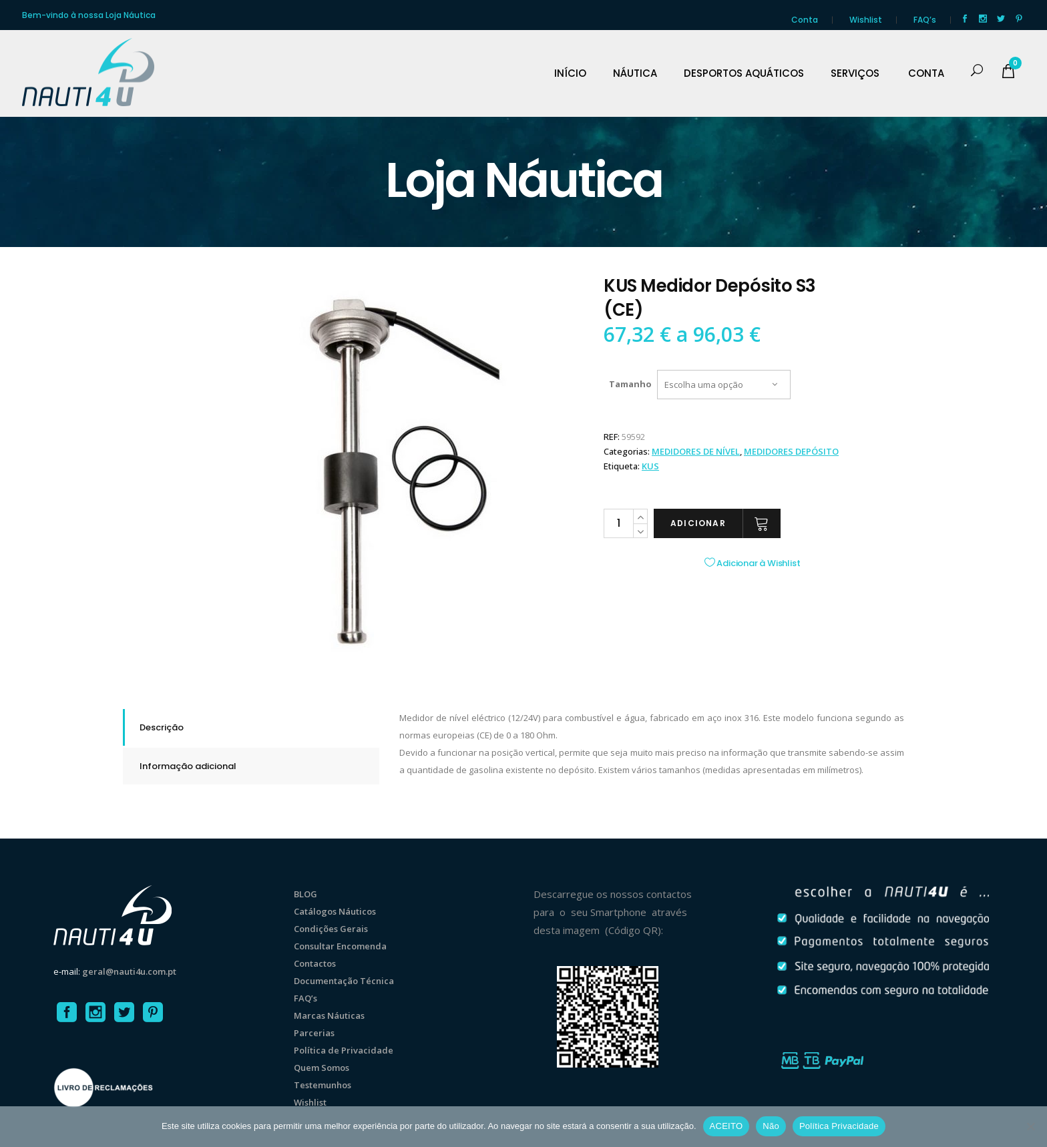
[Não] (1030, 1126)
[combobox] (724, 384)
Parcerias (314, 1033)
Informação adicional (188, 766)
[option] (390, 471)
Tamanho (630, 384)
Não (771, 1126)
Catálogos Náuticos (335, 911)
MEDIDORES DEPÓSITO (791, 451)
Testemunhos (322, 1085)
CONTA (926, 73)
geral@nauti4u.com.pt (129, 971)
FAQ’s (924, 19)
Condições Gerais (331, 929)
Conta (804, 19)
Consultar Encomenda (340, 946)
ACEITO (726, 1126)
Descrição (162, 727)
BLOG (305, 894)
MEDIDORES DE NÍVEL (696, 451)
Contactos (315, 963)
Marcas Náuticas (329, 1015)
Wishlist (865, 19)
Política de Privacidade (343, 1050)
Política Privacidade (839, 1126)
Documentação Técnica (344, 981)
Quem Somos (321, 1068)
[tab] (251, 727)
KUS (650, 466)
